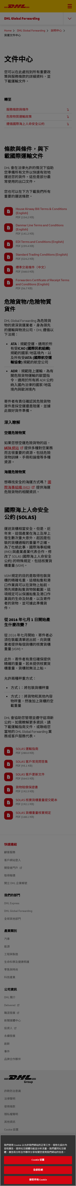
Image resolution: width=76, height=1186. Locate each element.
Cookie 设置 (38, 1159)
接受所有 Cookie (38, 1179)
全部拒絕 (38, 1169)
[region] (38, 1160)
